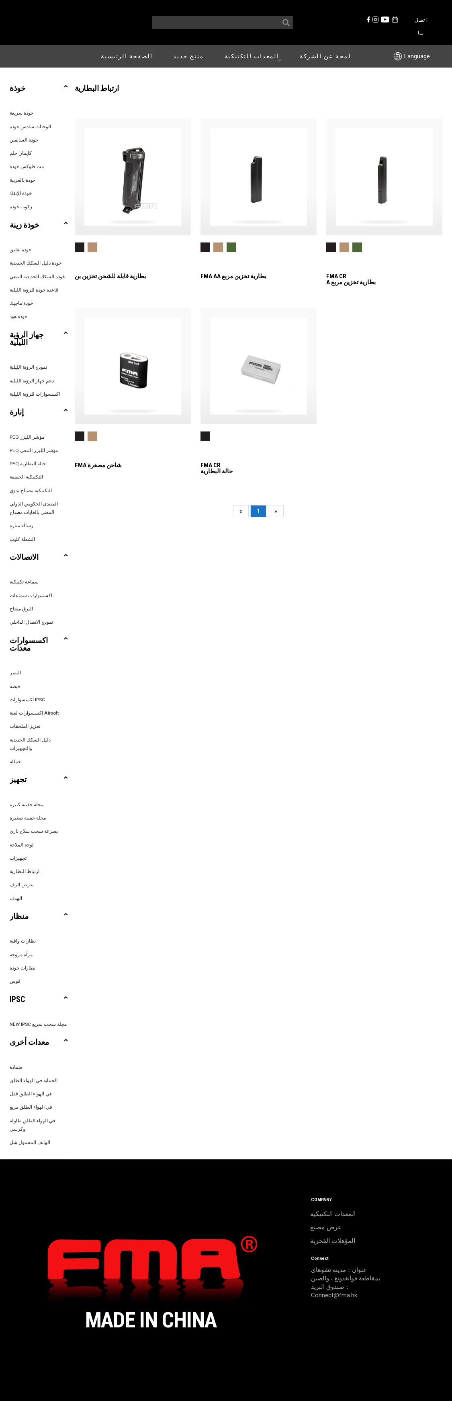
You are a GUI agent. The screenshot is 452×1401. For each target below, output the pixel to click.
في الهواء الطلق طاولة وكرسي (32, 1125)
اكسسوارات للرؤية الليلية (35, 394)
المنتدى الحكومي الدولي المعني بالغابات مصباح (34, 508)
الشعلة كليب (22, 539)
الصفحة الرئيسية (126, 56)
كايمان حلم (21, 153)
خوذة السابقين (24, 140)
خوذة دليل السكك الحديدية (35, 263)
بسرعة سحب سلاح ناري (34, 831)
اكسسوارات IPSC (27, 700)
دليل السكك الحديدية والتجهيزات (30, 744)
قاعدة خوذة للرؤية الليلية (34, 290)
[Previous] (240, 511)
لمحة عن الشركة (325, 56)
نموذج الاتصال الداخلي (31, 622)
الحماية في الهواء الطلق (33, 1080)
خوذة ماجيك (21, 303)
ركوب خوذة (21, 207)
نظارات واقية (23, 941)
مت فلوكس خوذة (27, 166)
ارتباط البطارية (24, 871)
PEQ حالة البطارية (28, 463)
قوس (15, 981)
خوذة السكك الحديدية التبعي (37, 276)
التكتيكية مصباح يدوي (31, 490)
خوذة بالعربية (22, 180)
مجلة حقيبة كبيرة (26, 804)
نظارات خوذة (22, 968)
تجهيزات (18, 858)
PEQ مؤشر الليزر (27, 437)
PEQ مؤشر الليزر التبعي (34, 450)
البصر (15, 673)
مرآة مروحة (21, 954)
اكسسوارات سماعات (31, 595)
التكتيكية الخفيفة (26, 477)
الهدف (16, 898)
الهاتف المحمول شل (30, 1142)
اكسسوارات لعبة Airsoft (34, 713)
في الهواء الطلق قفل (31, 1094)
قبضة (15, 686)
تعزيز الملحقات (25, 726)
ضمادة (16, 1067)
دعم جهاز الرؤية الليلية (32, 381)
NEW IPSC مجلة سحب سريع (38, 1024)
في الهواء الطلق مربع (31, 1107)
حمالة (15, 761)
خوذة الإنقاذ (21, 193)
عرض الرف (21, 884)
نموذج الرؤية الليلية (28, 367)
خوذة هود (18, 316)
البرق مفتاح (21, 609)
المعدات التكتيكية (255, 56)
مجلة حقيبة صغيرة (28, 818)
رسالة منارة (21, 525)
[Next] (275, 511)
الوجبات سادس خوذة (30, 126)
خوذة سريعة (21, 113)
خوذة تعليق (20, 250)
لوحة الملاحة (22, 845)
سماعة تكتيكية (24, 582)
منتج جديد (188, 56)
